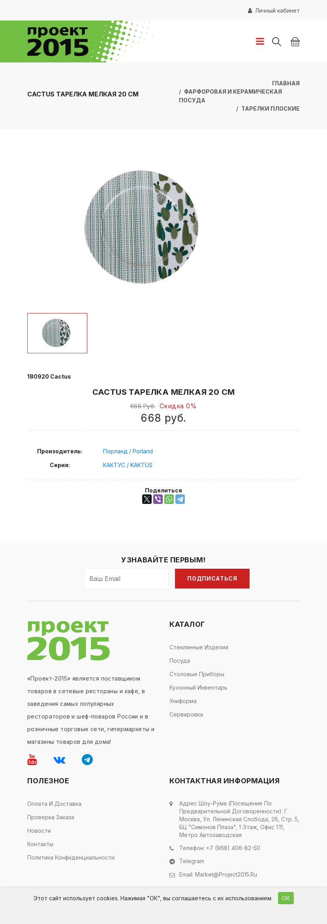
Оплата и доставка (54, 803)
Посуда (179, 660)
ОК (286, 898)
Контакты (40, 843)
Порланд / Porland (128, 450)
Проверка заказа (50, 816)
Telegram (191, 860)
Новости (39, 830)
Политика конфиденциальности (71, 857)
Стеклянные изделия (198, 646)
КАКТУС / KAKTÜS (127, 464)
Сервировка (186, 714)
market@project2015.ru (226, 873)
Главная (286, 83)
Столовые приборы (196, 673)
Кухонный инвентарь (198, 687)
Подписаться (212, 578)
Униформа (183, 700)
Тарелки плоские (270, 108)
